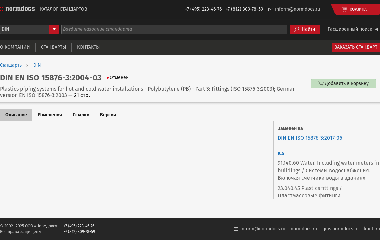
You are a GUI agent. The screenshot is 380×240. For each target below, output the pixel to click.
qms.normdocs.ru (340, 229)
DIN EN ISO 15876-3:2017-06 (310, 138)
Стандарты (53, 47)
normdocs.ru (304, 229)
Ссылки (81, 115)
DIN (37, 65)
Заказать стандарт (356, 47)
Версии (108, 115)
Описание (16, 115)
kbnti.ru (372, 229)
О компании (15, 47)
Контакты (88, 47)
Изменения (50, 115)
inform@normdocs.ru (297, 9)
